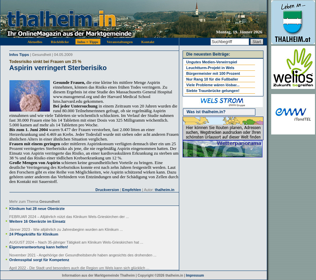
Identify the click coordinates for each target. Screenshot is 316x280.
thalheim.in (165, 190)
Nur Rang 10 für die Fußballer (212, 79)
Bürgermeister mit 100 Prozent (213, 73)
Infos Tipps (19, 55)
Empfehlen (131, 190)
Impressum (195, 275)
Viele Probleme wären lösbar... (213, 85)
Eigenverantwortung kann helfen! (38, 247)
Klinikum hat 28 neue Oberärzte (37, 209)
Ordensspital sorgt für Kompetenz (39, 260)
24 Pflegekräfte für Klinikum (34, 234)
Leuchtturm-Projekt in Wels (210, 68)
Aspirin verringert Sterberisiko (58, 67)
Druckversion (107, 190)
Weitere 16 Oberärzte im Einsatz (37, 221)
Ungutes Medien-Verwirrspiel (211, 62)
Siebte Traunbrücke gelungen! (213, 91)
